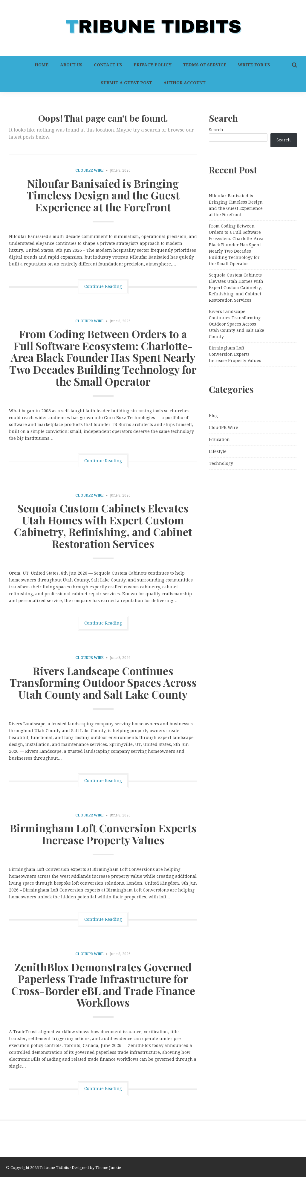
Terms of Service (205, 64)
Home (42, 64)
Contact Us (108, 64)
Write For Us (254, 64)
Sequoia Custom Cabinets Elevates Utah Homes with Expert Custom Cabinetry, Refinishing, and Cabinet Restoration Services (103, 526)
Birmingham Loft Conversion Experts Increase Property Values (103, 834)
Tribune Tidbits (54, 1167)
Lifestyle (218, 451)
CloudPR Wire (89, 170)
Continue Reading (103, 286)
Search (216, 129)
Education (219, 439)
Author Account (184, 82)
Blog (213, 415)
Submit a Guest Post (126, 82)
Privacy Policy (153, 64)
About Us (71, 64)
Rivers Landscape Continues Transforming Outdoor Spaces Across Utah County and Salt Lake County (103, 682)
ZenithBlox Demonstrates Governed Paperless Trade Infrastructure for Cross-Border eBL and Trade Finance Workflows (103, 985)
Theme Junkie (108, 1167)
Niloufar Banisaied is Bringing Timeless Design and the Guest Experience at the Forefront (103, 195)
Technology (221, 463)
